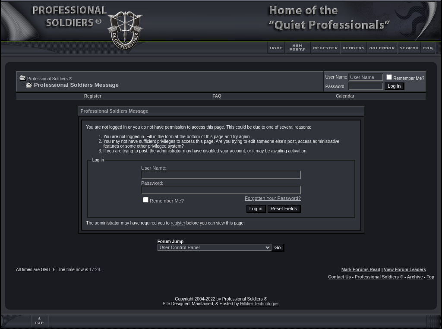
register (178, 223)
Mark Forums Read (360, 269)
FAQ (216, 96)
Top (430, 277)
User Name (336, 77)
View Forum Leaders (405, 269)
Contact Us (339, 277)
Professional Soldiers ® (49, 78)
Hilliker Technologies (259, 303)
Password (334, 86)
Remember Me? (405, 78)
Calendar (345, 96)
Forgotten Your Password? (273, 198)
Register (92, 96)
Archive (415, 277)
